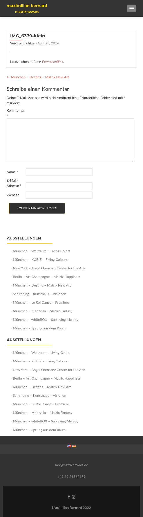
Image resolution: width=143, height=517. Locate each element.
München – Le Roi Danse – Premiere (41, 302)
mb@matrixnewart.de (71, 465)
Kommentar (16, 113)
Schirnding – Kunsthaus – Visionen (39, 294)
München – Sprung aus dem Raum (39, 328)
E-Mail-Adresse (14, 183)
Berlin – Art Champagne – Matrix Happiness (47, 276)
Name (12, 172)
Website (13, 195)
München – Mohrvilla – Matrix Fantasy (42, 311)
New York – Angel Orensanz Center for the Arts (49, 268)
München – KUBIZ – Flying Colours (40, 259)
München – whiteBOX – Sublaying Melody (45, 319)
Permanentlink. (53, 61)
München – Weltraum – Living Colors (41, 251)
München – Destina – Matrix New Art (38, 77)
